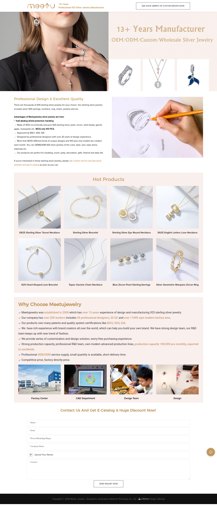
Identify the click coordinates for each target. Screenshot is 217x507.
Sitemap (161, 499)
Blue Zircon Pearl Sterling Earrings (131, 285)
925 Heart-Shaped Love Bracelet (39, 285)
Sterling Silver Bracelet (85, 232)
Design (177, 398)
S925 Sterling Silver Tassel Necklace (39, 232)
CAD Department (85, 398)
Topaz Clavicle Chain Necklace (85, 285)
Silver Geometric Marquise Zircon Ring (177, 285)
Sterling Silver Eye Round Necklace (131, 232)
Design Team (131, 398)
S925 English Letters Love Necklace (177, 232)
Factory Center (39, 398)
